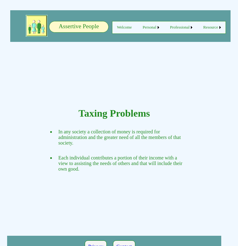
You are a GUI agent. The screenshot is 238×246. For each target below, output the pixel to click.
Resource (210, 27)
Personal (149, 27)
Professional (180, 27)
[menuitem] (124, 27)
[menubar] (169, 27)
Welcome (124, 27)
